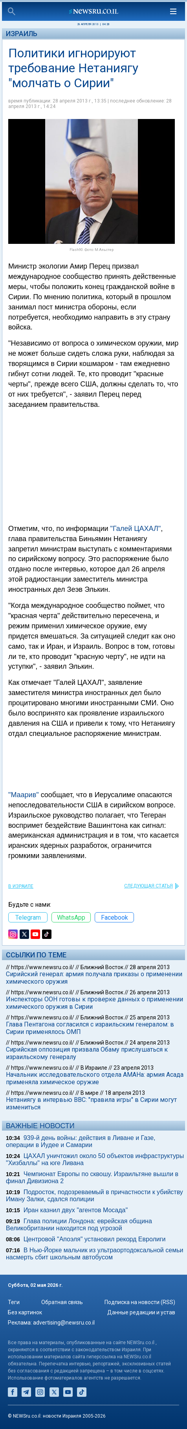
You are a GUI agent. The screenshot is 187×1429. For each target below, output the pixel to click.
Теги (14, 1302)
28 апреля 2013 (150, 967)
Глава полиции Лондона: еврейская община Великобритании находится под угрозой (79, 1224)
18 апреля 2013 (125, 1093)
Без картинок (25, 1312)
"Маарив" (23, 795)
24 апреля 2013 (150, 1042)
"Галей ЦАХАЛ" (135, 528)
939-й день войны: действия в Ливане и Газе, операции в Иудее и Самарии (81, 1141)
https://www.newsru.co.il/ (42, 967)
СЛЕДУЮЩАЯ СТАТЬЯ (148, 886)
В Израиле (20, 886)
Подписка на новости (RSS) (139, 1302)
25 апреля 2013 (150, 1017)
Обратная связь (62, 1302)
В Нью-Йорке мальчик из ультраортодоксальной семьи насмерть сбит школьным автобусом (94, 1254)
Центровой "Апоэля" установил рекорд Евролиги (95, 1239)
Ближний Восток (102, 967)
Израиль (21, 33)
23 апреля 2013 (134, 1068)
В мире (90, 1093)
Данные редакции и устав (141, 1312)
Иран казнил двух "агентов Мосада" (76, 1210)
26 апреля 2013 (150, 992)
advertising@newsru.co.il (64, 1322)
